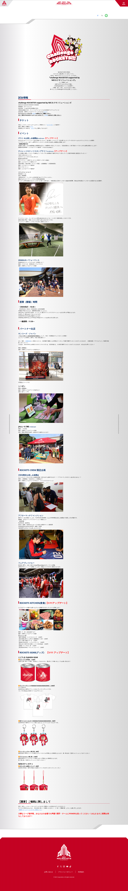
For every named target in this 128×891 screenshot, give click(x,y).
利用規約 (81, 872)
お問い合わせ (48, 872)
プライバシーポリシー (65, 872)
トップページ (21, 833)
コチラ (45, 111)
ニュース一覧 (30, 833)
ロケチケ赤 (49, 125)
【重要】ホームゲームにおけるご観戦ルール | (30, 810)
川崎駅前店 (28, 341)
